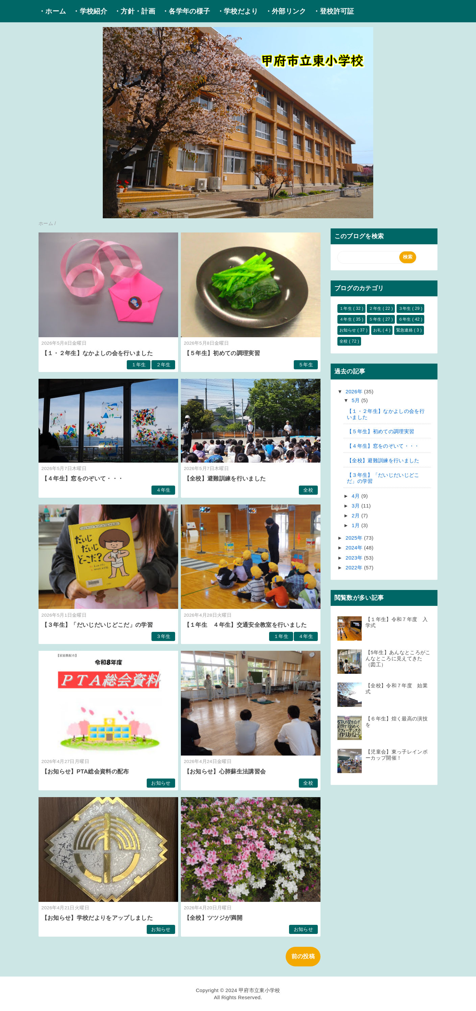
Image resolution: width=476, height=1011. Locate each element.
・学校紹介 (90, 11)
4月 (356, 496)
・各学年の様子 (186, 11)
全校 (308, 490)
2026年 (355, 391)
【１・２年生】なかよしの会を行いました (97, 353)
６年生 (405, 319)
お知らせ (160, 783)
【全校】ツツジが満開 (213, 918)
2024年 (355, 547)
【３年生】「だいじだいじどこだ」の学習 (97, 625)
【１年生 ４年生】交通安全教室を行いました (245, 625)
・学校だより (237, 11)
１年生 (139, 364)
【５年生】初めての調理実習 (222, 353)
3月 (356, 506)
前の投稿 (303, 956)
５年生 (306, 364)
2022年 (355, 567)
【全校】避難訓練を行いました (225, 478)
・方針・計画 (134, 11)
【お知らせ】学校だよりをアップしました (97, 918)
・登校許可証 (333, 11)
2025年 (355, 538)
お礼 (378, 330)
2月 (356, 515)
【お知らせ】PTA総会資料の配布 (85, 771)
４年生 (163, 490)
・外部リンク (285, 11)
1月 (356, 525)
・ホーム (52, 11)
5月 (356, 400)
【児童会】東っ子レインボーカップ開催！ (396, 755)
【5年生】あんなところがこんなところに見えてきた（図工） (398, 658)
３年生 (163, 636)
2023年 (355, 558)
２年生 (163, 364)
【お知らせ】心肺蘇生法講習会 (225, 771)
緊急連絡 (405, 330)
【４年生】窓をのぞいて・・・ (83, 478)
